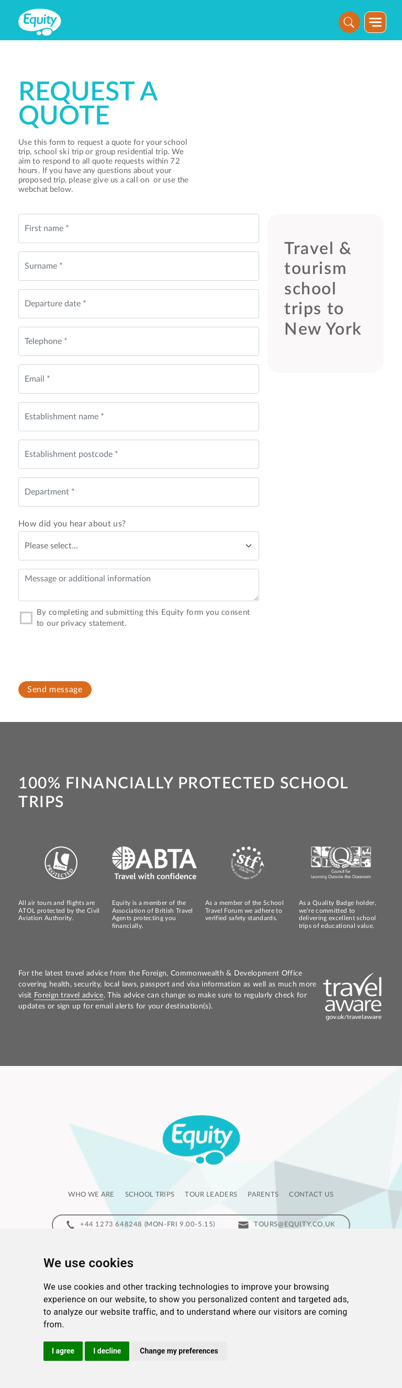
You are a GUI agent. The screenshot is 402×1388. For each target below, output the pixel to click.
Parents (263, 1194)
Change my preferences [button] (179, 1351)
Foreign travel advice (69, 995)
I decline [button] (107, 1351)
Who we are (91, 1194)
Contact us (311, 1194)
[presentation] (97, 650)
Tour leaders (211, 1194)
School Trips (150, 1194)
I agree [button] (63, 1351)
